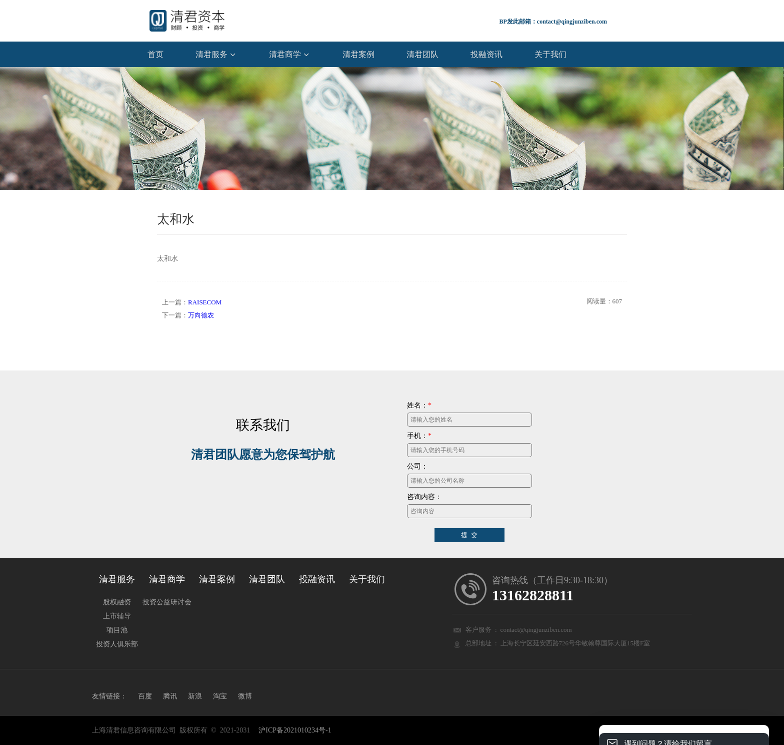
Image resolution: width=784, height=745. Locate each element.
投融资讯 (486, 54)
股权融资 (117, 601)
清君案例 (358, 54)
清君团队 (422, 54)
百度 (145, 695)
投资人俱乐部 (117, 643)
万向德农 (201, 314)
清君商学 (285, 54)
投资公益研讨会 (167, 601)
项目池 (117, 629)
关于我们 (550, 54)
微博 (245, 695)
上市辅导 (117, 615)
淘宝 (220, 695)
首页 (156, 54)
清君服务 (212, 54)
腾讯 (170, 695)
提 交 (469, 534)
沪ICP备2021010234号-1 (294, 729)
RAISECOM (205, 301)
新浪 (195, 695)
